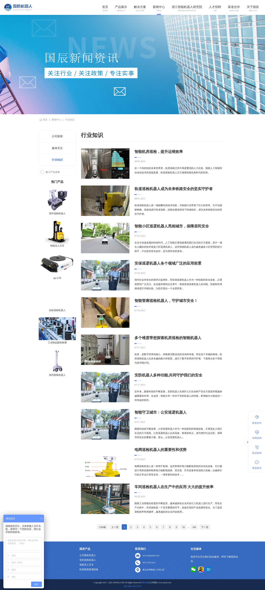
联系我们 (28, 569)
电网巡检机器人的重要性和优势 (161, 450)
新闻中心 (159, 7)
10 (183, 527)
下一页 (204, 527)
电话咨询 (257, 449)
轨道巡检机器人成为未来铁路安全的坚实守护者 (174, 189)
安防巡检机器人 (87, 560)
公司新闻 (57, 136)
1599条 (102, 527)
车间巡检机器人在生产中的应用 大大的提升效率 (174, 487)
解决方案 (140, 7)
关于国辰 (253, 7)
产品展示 (121, 7)
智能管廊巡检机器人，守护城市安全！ (166, 301)
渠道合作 (234, 7)
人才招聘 (215, 7)
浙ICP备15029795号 (132, 586)
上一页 (114, 527)
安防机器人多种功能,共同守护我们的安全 (168, 375)
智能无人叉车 (86, 564)
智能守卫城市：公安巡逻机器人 (161, 412)
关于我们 (28, 560)
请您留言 (257, 464)
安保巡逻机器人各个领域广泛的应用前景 (168, 263)
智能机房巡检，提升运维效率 (159, 152)
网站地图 (28, 574)
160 (194, 527)
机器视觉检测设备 (88, 569)
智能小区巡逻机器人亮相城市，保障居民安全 (172, 226)
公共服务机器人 (87, 555)
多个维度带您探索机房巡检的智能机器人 (168, 338)
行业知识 (57, 159)
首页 (105, 7)
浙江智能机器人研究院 (187, 7)
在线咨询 (257, 434)
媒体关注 (57, 148)
